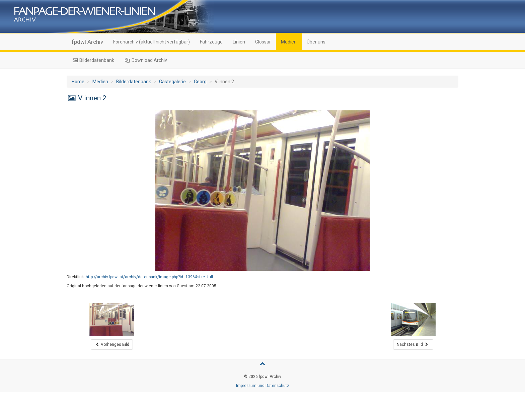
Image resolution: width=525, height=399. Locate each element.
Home (78, 81)
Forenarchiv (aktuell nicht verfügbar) (151, 41)
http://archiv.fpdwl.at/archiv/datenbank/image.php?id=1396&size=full (149, 277)
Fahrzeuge (211, 41)
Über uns (316, 41)
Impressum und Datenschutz (262, 385)
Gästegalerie (172, 81)
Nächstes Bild (413, 344)
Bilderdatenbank (93, 60)
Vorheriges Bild (112, 344)
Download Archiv (145, 60)
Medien (289, 41)
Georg (200, 81)
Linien (239, 41)
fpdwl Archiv (87, 41)
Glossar (263, 41)
